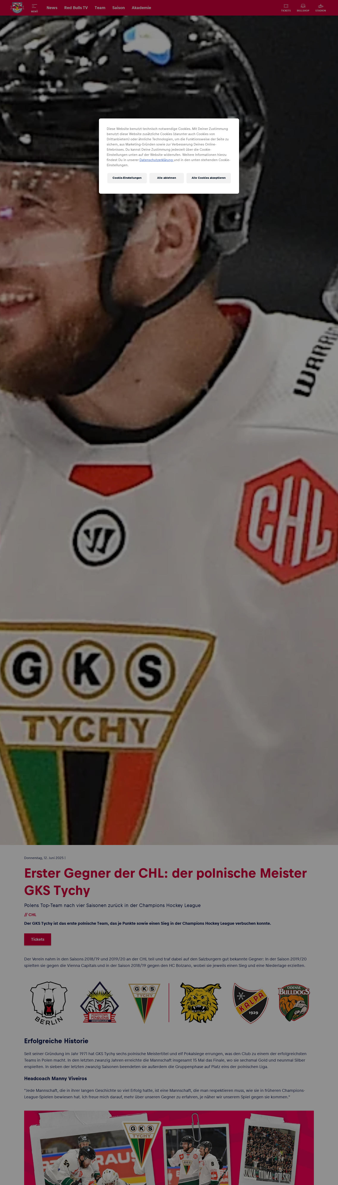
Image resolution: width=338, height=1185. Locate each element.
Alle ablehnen (166, 177)
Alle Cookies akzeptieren (209, 177)
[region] (169, 156)
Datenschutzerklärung (156, 160)
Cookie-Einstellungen (127, 177)
